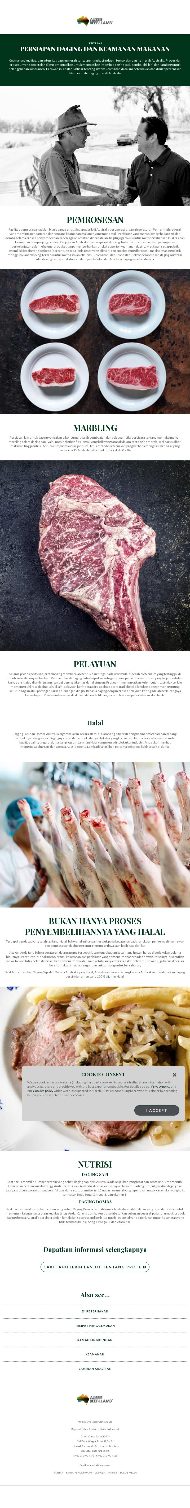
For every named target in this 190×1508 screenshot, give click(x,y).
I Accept (156, 1110)
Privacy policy (160, 1086)
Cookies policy (43, 1091)
